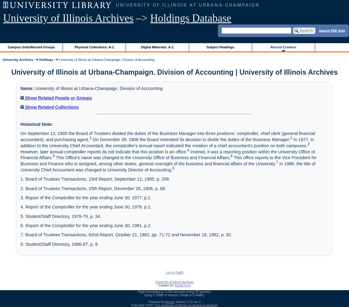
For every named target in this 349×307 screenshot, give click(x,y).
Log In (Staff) (174, 272)
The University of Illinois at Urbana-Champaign (186, 305)
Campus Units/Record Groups (31, 47)
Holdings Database (190, 18)
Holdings (46, 60)
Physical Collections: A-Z (94, 47)
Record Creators (283, 47)
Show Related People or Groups (56, 97)
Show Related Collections (49, 107)
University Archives (17, 60)
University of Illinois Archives (68, 18)
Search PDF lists (332, 30)
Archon (170, 302)
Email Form (183, 285)
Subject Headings (220, 47)
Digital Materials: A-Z (157, 47)
